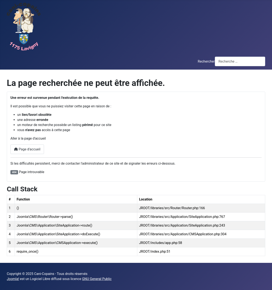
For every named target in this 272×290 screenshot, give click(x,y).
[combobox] (240, 61)
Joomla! (13, 279)
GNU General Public (97, 279)
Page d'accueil (27, 149)
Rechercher (206, 61)
